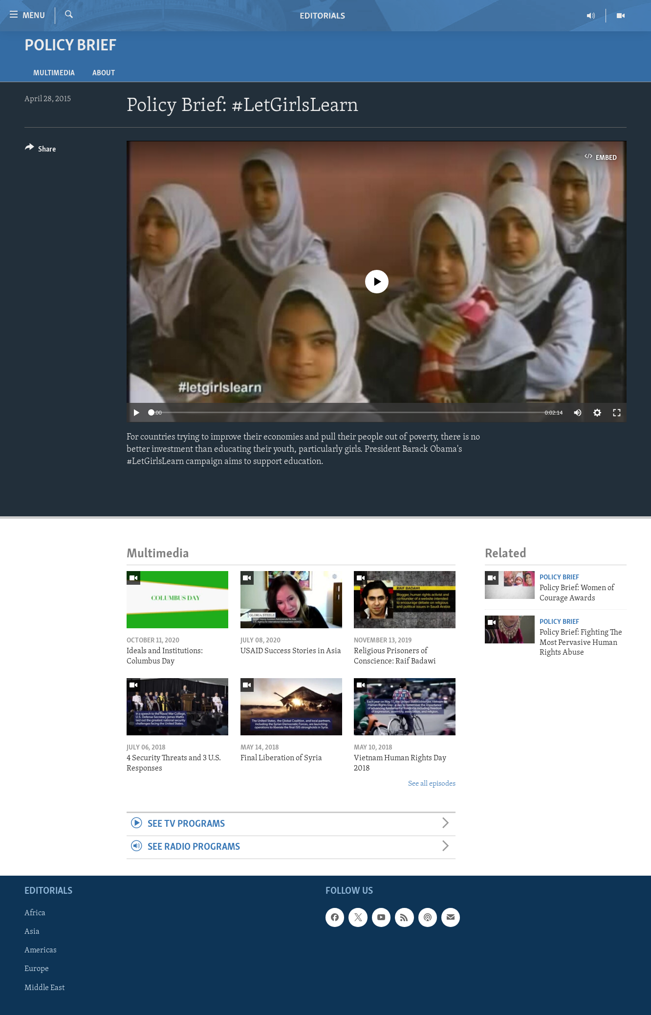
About (103, 73)
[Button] (40, 151)
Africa (34, 914)
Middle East (44, 988)
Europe (36, 969)
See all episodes (432, 784)
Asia (32, 932)
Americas (40, 951)
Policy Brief (559, 577)
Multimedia (54, 73)
